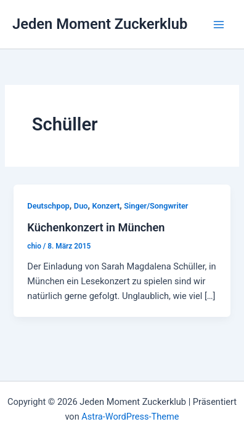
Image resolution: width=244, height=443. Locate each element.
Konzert (106, 205)
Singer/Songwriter (156, 205)
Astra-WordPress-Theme (130, 416)
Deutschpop (48, 205)
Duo (81, 205)
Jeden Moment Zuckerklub (99, 24)
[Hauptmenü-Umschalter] (219, 25)
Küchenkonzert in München (96, 227)
